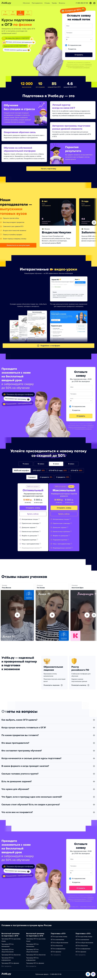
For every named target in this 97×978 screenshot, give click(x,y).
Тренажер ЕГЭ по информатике (8, 959)
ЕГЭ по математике (57, 940)
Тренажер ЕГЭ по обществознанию (8, 951)
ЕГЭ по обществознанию (59, 943)
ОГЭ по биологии (82, 946)
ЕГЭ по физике (56, 952)
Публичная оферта (41, 974)
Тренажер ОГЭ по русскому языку (35, 940)
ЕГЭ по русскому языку (59, 937)
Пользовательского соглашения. (81, 67)
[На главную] (6, 974)
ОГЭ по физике (81, 952)
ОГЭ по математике (82, 940)
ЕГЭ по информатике (58, 949)
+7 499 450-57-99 (55, 974)
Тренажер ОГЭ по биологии (36, 955)
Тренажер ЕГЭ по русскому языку (11, 940)
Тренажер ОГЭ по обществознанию (32, 951)
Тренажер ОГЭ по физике (35, 963)
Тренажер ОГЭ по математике (32, 945)
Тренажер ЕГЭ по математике (8, 945)
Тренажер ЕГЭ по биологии (11, 955)
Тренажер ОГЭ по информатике (32, 959)
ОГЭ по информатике (83, 949)
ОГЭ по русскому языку (84, 937)
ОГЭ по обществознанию (84, 943)
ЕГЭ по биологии (57, 946)
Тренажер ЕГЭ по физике (10, 963)
